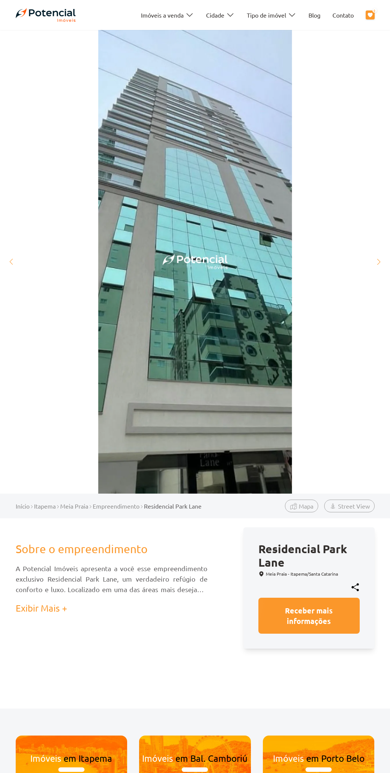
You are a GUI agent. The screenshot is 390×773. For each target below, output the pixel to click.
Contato (343, 15)
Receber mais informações (309, 616)
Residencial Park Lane (173, 506)
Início (23, 506)
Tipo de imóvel (272, 14)
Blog (314, 15)
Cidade (220, 14)
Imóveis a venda (167, 14)
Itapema (45, 506)
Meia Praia (74, 506)
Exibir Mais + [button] (41, 608)
